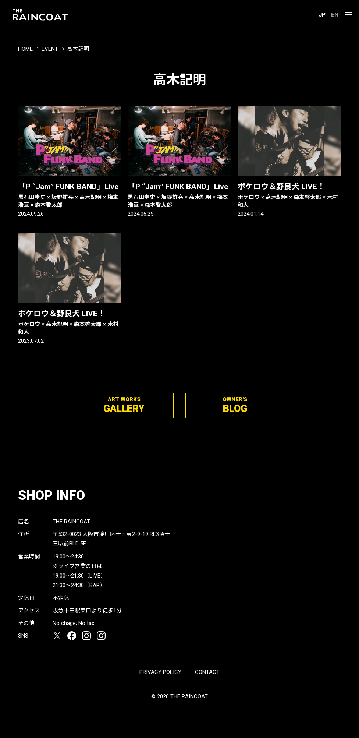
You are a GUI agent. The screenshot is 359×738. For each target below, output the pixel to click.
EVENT (50, 49)
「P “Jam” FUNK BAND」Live (69, 195)
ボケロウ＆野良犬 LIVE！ (289, 195)
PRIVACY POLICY (160, 672)
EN (334, 14)
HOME (25, 49)
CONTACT (207, 672)
